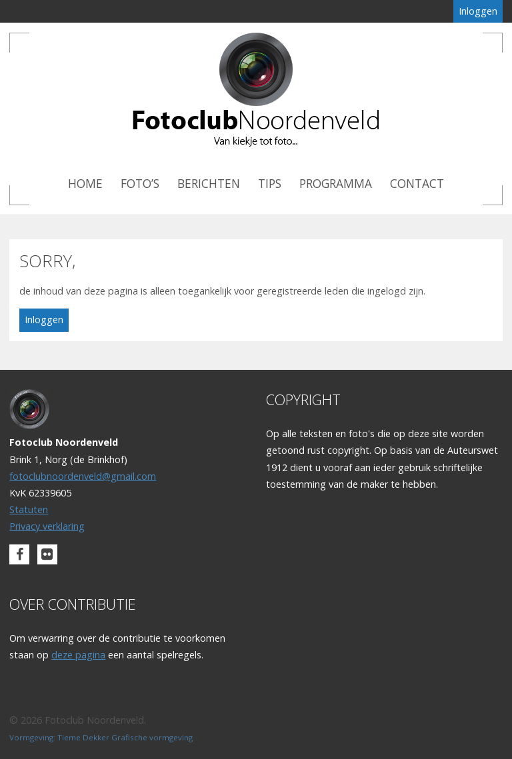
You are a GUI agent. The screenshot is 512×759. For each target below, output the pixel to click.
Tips (269, 183)
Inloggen (478, 11)
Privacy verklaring (47, 526)
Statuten (28, 509)
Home (85, 183)
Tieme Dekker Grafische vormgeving (125, 737)
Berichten (208, 183)
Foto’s (140, 183)
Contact (417, 183)
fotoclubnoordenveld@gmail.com (82, 476)
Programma (335, 183)
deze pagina (78, 654)
